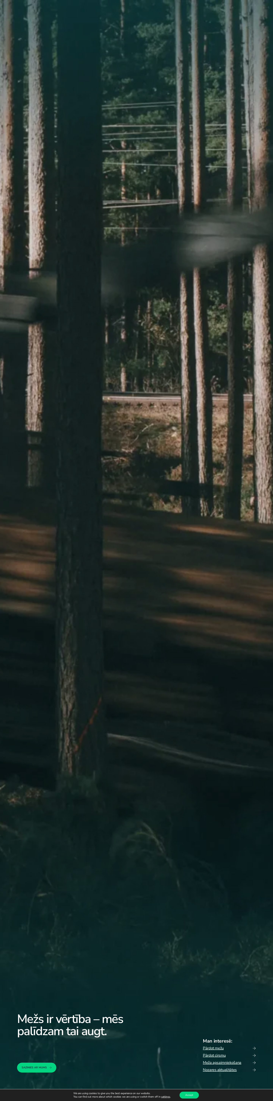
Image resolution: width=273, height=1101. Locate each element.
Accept (189, 1095)
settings (165, 1097)
